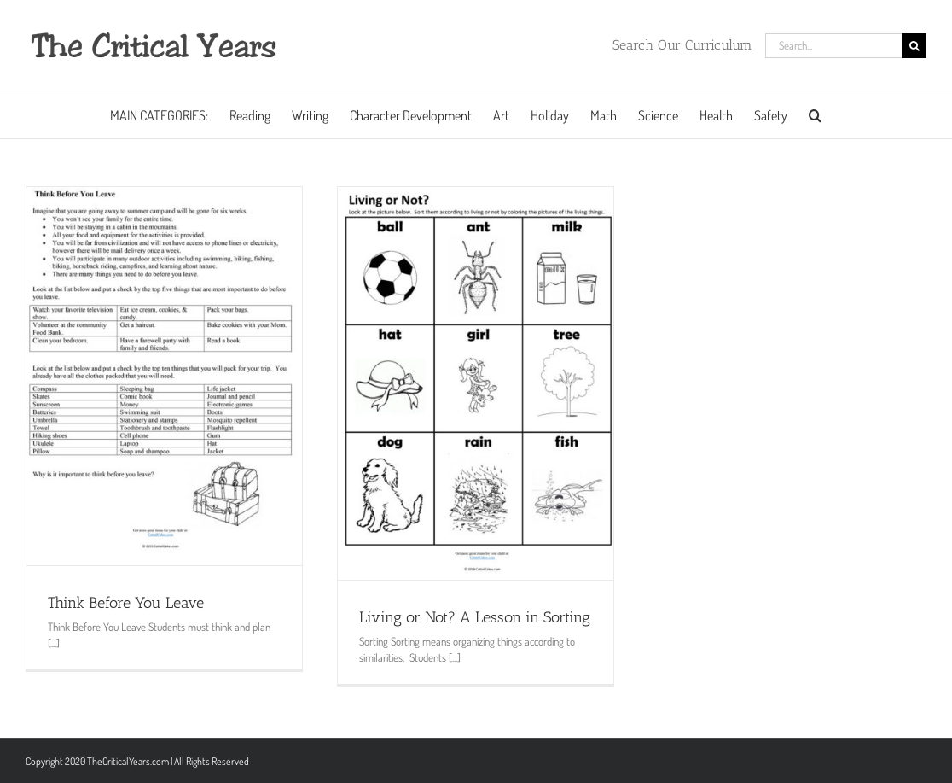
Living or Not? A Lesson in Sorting (474, 617)
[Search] (914, 45)
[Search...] (833, 45)
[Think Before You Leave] (164, 376)
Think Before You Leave (126, 602)
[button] (815, 114)
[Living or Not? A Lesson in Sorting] (475, 383)
